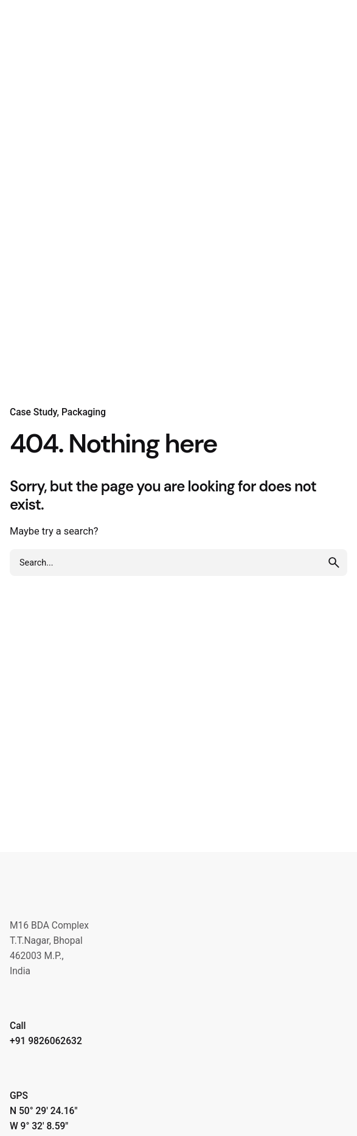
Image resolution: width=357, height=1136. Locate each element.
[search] (334, 562)
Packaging (83, 412)
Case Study (33, 412)
